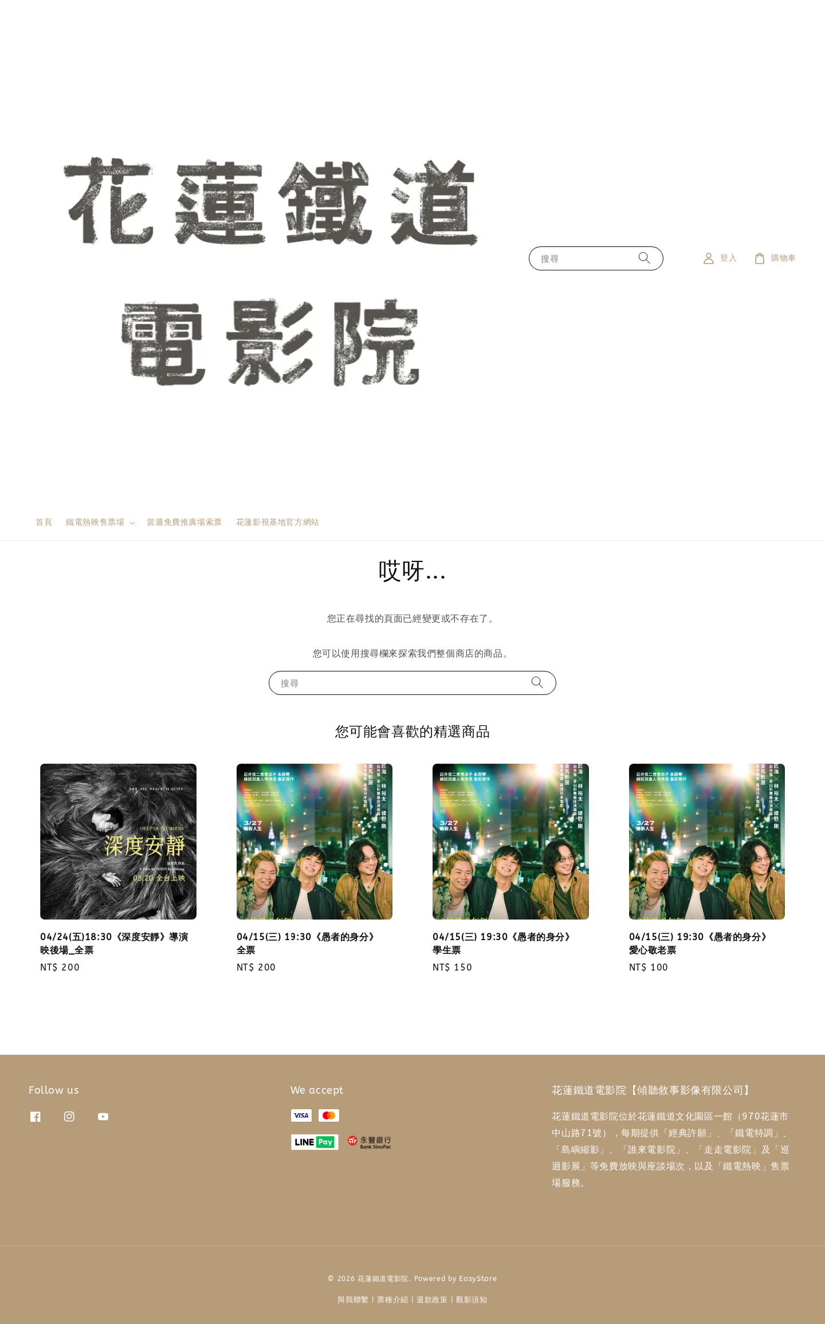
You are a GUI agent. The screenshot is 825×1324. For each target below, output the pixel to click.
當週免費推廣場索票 (184, 522)
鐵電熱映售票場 (95, 522)
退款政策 (432, 1299)
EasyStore (478, 1278)
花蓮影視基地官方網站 (278, 522)
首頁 (44, 522)
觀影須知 (472, 1299)
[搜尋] (644, 258)
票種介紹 (392, 1299)
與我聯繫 (353, 1299)
